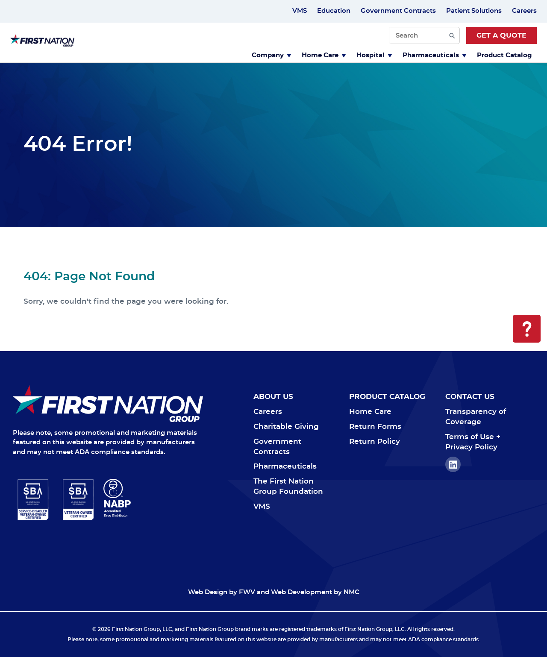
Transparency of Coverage (475, 416)
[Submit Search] (452, 35)
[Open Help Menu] (527, 329)
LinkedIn (453, 464)
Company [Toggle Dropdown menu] (271, 55)
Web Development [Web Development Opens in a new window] (301, 592)
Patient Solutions (474, 11)
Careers (524, 11)
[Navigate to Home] (108, 403)
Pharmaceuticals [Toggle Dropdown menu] (435, 55)
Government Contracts (398, 11)
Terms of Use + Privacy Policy (472, 442)
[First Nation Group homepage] (42, 44)
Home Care (370, 411)
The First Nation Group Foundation (288, 486)
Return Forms (375, 426)
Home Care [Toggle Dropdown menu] (324, 55)
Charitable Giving (286, 426)
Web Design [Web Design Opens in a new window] (207, 592)
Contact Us (469, 396)
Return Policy (374, 441)
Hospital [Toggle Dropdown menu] (374, 55)
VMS (299, 11)
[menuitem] (272, 54)
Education (333, 11)
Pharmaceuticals (285, 466)
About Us (273, 396)
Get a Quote (501, 35)
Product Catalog (504, 55)
